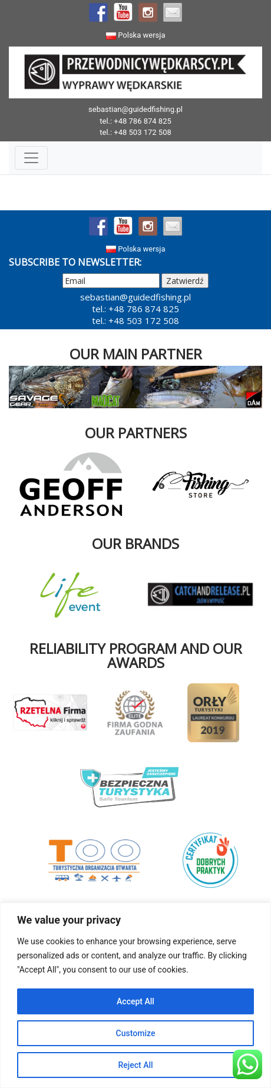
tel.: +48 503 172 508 (135, 132)
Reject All (135, 1065)
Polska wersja (136, 35)
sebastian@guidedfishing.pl (135, 109)
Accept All (135, 1001)
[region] (135, 995)
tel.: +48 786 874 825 (135, 121)
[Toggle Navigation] (31, 158)
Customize (136, 1033)
